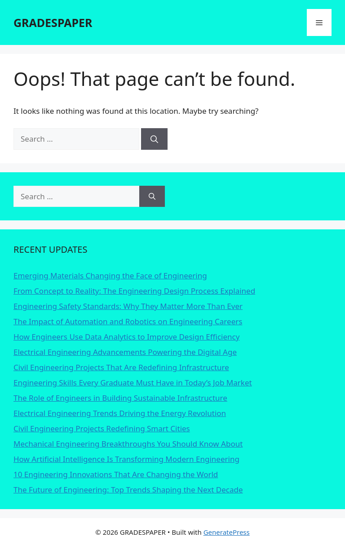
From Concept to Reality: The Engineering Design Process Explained (134, 291)
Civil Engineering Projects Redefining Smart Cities (101, 428)
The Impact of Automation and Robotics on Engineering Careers (127, 321)
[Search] (154, 139)
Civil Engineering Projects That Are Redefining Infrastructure (121, 367)
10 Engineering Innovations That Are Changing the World (115, 474)
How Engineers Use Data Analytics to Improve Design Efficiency (126, 336)
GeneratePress (226, 532)
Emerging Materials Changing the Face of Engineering (110, 275)
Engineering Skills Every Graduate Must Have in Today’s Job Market (132, 382)
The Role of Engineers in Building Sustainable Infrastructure (120, 398)
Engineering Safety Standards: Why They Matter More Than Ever (128, 306)
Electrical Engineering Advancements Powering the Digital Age (125, 352)
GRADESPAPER (52, 22)
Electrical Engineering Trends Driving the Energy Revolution (119, 413)
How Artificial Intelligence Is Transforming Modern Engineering (126, 459)
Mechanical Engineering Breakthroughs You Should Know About (128, 444)
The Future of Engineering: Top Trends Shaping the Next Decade (128, 489)
